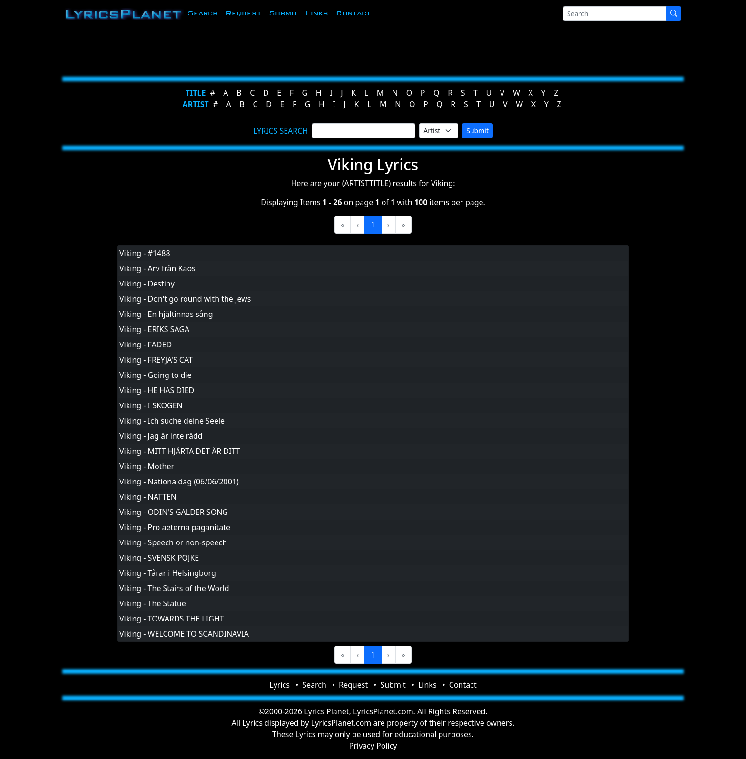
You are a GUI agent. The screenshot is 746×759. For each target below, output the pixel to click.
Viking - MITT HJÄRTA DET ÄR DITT (179, 451)
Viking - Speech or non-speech (173, 542)
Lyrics (279, 685)
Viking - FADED (145, 344)
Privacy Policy (373, 745)
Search (202, 13)
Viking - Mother (146, 466)
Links (316, 13)
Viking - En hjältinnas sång (166, 314)
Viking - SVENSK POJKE (159, 557)
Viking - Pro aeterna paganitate (174, 527)
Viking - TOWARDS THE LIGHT (171, 618)
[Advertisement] (326, 50)
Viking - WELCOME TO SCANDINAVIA (184, 634)
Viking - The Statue (152, 603)
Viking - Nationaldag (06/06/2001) (179, 481)
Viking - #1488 (144, 253)
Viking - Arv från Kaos (157, 268)
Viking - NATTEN (148, 497)
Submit (283, 13)
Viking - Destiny (147, 283)
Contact (353, 13)
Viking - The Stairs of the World (174, 588)
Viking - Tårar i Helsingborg (167, 573)
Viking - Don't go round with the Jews (185, 299)
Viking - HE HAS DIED (156, 390)
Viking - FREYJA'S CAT (156, 360)
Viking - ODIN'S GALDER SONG (173, 512)
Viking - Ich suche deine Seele (172, 420)
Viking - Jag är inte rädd (161, 436)
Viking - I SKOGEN (151, 405)
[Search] (615, 13)
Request (243, 13)
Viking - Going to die (155, 375)
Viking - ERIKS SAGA (154, 329)
